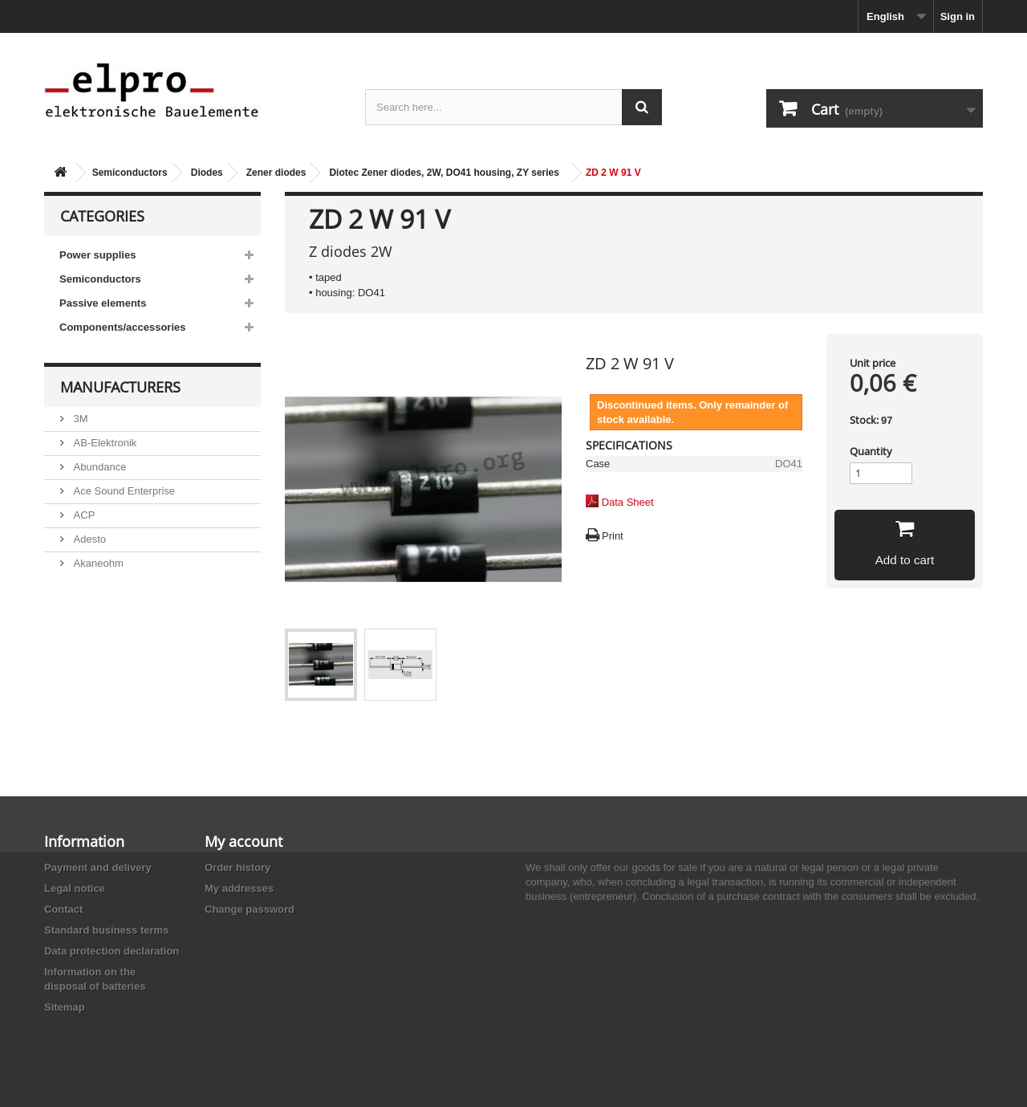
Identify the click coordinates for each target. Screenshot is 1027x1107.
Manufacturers (120, 387)
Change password (249, 909)
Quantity (871, 451)
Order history (237, 867)
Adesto (88, 539)
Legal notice (74, 888)
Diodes (207, 172)
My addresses (239, 888)
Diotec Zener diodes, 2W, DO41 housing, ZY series (444, 172)
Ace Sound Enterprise (123, 491)
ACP (83, 515)
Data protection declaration (111, 951)
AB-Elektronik (103, 443)
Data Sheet (628, 502)
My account (243, 841)
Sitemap (64, 1007)
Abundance (98, 467)
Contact (63, 909)
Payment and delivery (98, 867)
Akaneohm (97, 563)
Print (612, 536)
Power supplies (97, 255)
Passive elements (102, 303)
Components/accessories (122, 327)
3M (79, 419)
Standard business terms (106, 930)
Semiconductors (130, 172)
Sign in (957, 16)
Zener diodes (276, 172)
